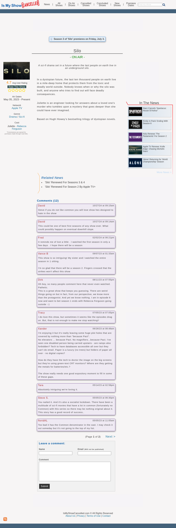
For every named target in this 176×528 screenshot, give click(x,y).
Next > (110, 436)
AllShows (58, 4)
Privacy (81, 516)
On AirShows (71, 4)
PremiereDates (131, 4)
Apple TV (17, 108)
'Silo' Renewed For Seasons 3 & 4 (65, 182)
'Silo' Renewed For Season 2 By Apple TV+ (70, 186)
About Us (70, 516)
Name (42, 449)
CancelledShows (86, 4)
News (47, 4)
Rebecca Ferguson (19, 127)
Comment (44, 459)
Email (91, 449)
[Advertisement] (88, 25)
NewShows (117, 4)
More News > (164, 172)
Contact (106, 516)
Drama (13, 116)
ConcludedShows (102, 4)
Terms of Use (93, 516)
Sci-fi (22, 116)
